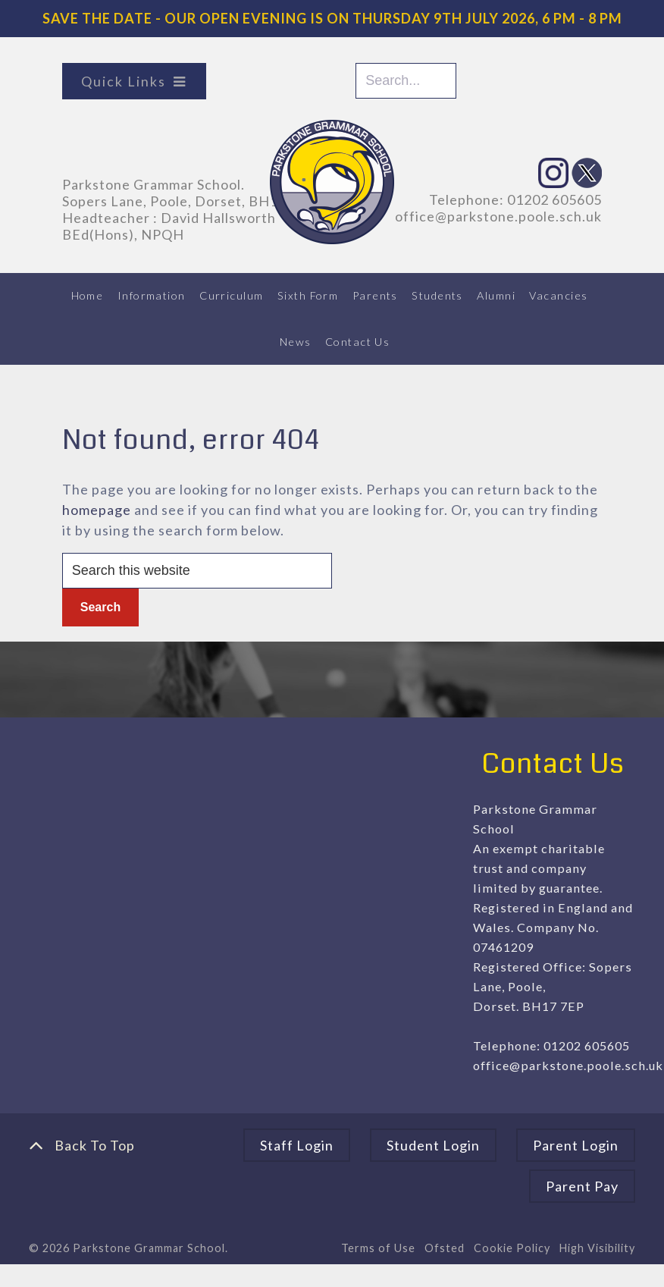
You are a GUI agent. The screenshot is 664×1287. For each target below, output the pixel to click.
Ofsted (444, 1247)
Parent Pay (582, 1186)
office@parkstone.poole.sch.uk (498, 216)
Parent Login (576, 1145)
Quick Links (123, 81)
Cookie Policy (512, 1247)
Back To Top (82, 1145)
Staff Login (297, 1145)
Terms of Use (378, 1247)
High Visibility (597, 1247)
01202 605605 (554, 199)
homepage (96, 509)
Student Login (433, 1145)
